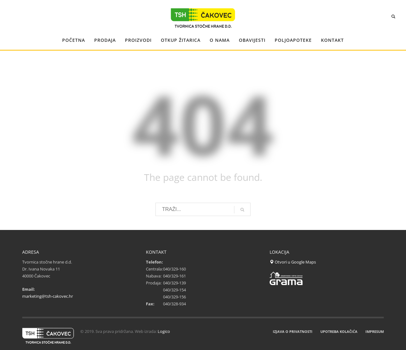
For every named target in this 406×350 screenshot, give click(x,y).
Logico (164, 331)
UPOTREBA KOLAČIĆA (338, 331)
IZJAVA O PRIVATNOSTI (292, 331)
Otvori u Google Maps (293, 262)
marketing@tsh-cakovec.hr (47, 296)
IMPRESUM (374, 331)
